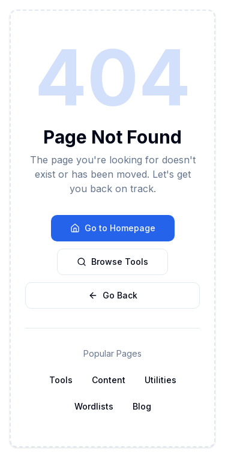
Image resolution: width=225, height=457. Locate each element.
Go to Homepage (112, 228)
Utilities (160, 380)
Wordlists (93, 406)
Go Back (112, 295)
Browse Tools (112, 261)
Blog (142, 406)
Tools (61, 380)
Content (108, 380)
